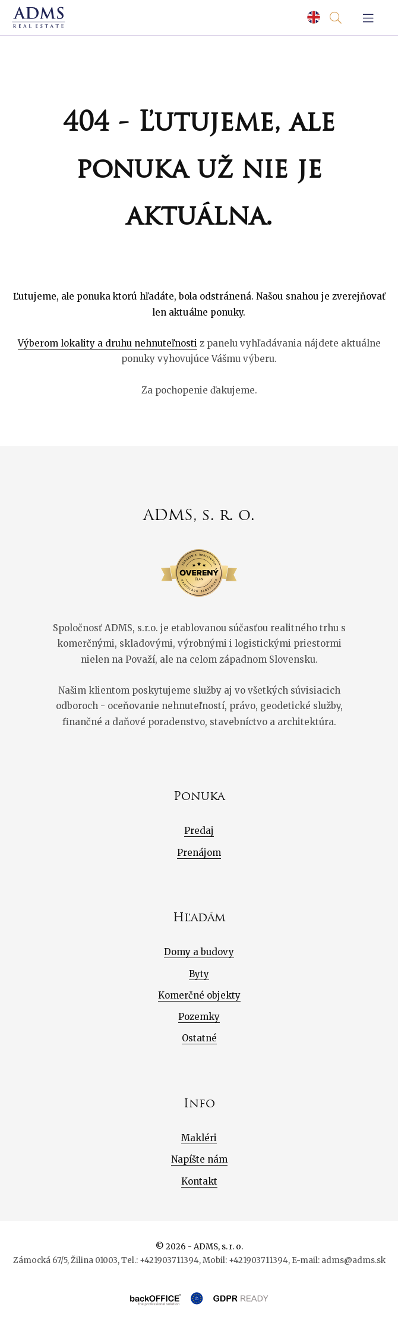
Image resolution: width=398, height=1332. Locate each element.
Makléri (199, 1138)
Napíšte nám (199, 1159)
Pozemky (199, 1016)
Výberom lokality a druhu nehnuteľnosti (107, 343)
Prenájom (199, 852)
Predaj (199, 830)
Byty (199, 974)
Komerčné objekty (199, 995)
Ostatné (199, 1038)
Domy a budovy (199, 952)
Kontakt (199, 1181)
